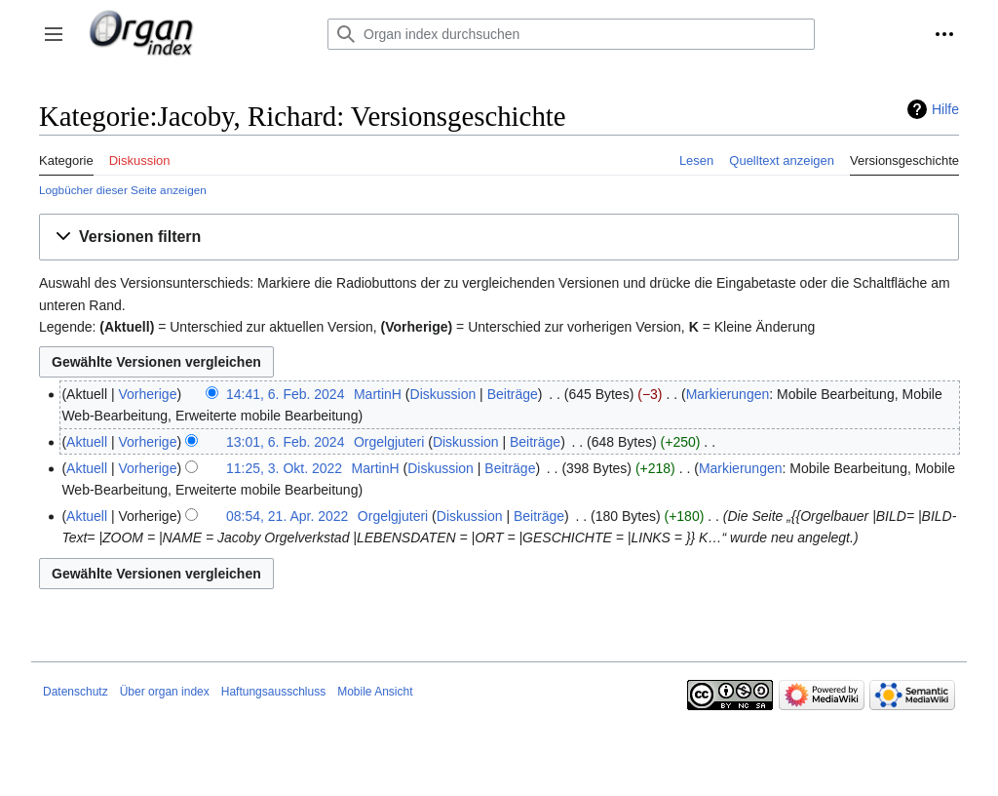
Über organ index (165, 691)
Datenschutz (75, 691)
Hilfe (945, 109)
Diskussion (443, 394)
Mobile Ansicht (374, 691)
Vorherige (148, 394)
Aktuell (86, 442)
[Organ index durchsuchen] (571, 34)
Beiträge (512, 394)
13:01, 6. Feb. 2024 (285, 442)
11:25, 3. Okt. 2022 (284, 468)
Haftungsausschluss (273, 691)
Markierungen (728, 394)
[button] (53, 34)
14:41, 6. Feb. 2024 (285, 394)
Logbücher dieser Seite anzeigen (123, 189)
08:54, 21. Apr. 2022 (287, 516)
